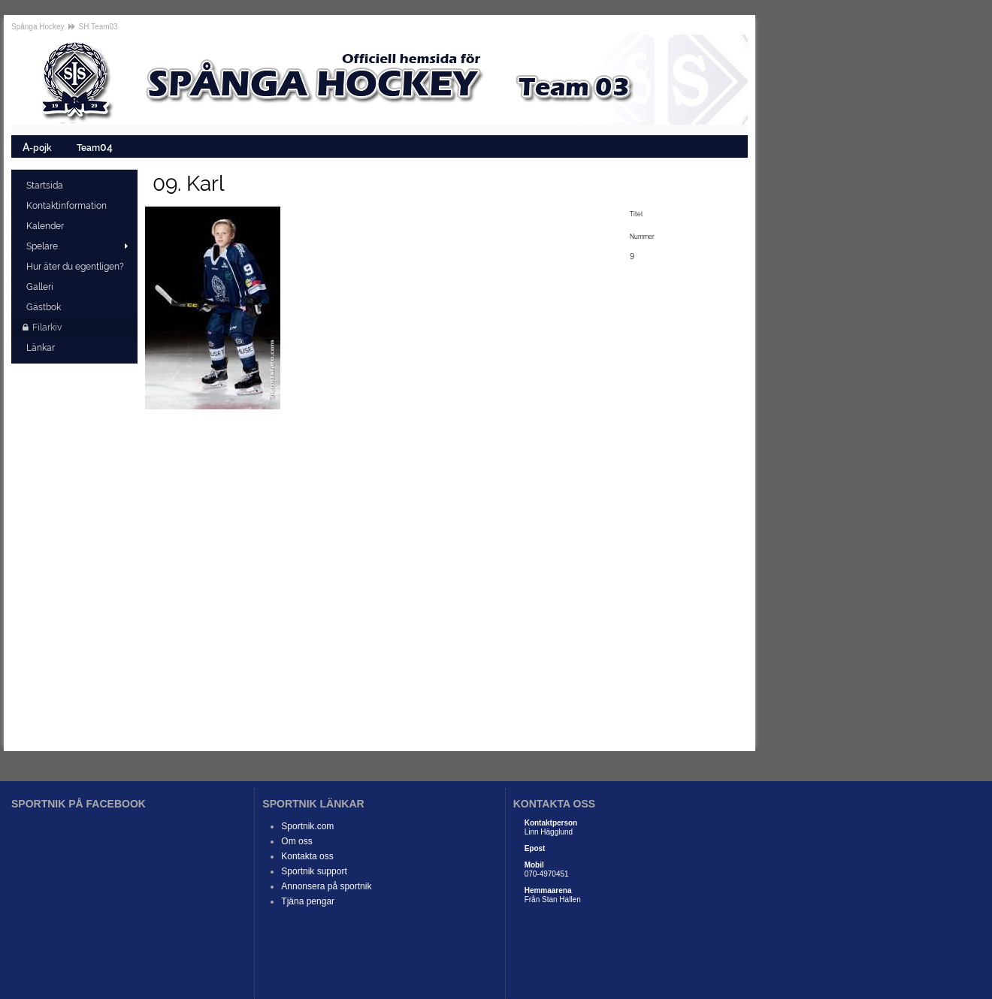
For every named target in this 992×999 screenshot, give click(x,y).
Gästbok (44, 307)
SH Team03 (98, 27)
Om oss (296, 841)
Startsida (45, 185)
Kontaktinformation (67, 206)
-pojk (38, 146)
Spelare (42, 246)
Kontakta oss (307, 856)
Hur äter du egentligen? (76, 266)
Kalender (46, 226)
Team (96, 146)
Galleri (41, 287)
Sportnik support (313, 871)
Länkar (41, 348)
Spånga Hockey (38, 27)
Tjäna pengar (307, 901)
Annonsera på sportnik (326, 886)
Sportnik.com (307, 826)
